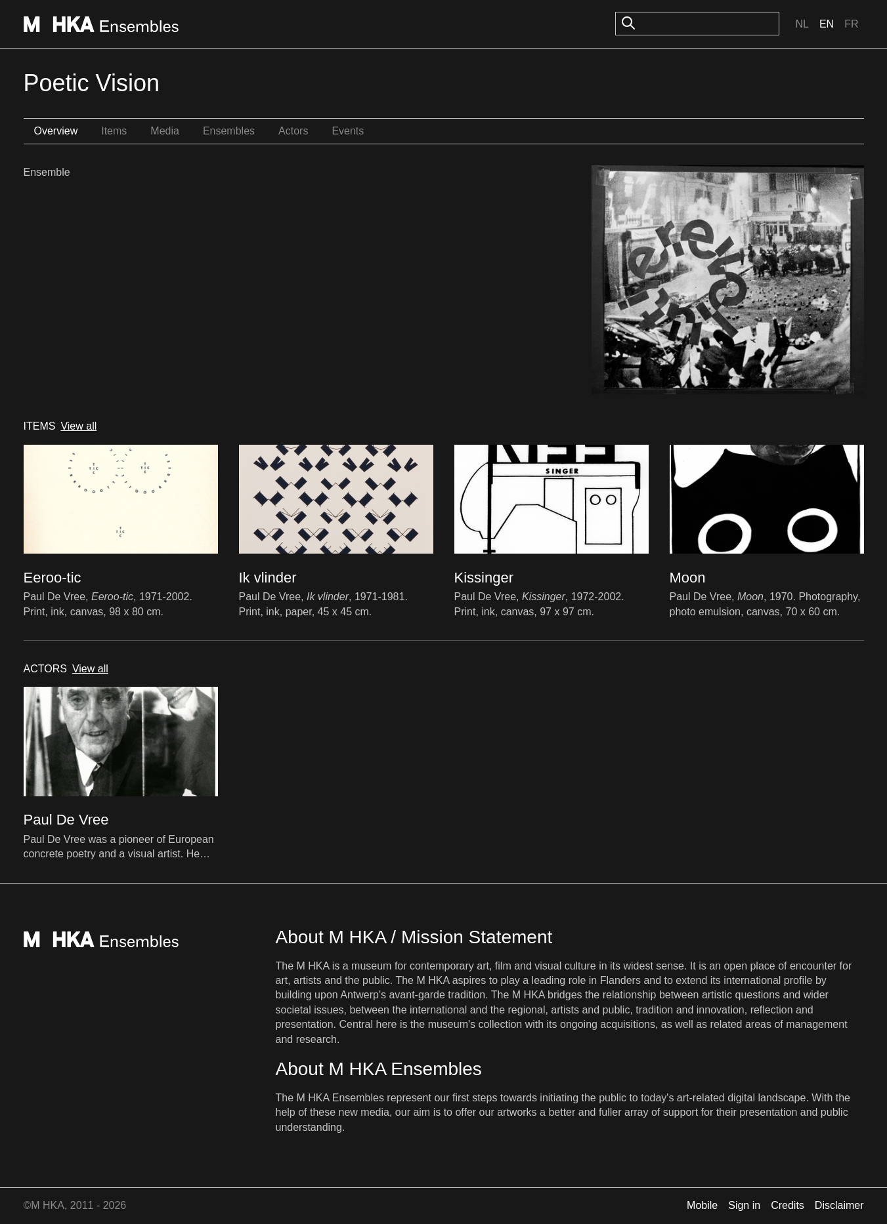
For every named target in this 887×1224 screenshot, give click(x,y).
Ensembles (229, 130)
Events (348, 130)
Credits (787, 1205)
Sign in (744, 1205)
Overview (56, 130)
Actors (293, 130)
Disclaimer (839, 1205)
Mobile (702, 1205)
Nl (801, 24)
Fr (851, 24)
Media (164, 130)
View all (78, 426)
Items (114, 130)
